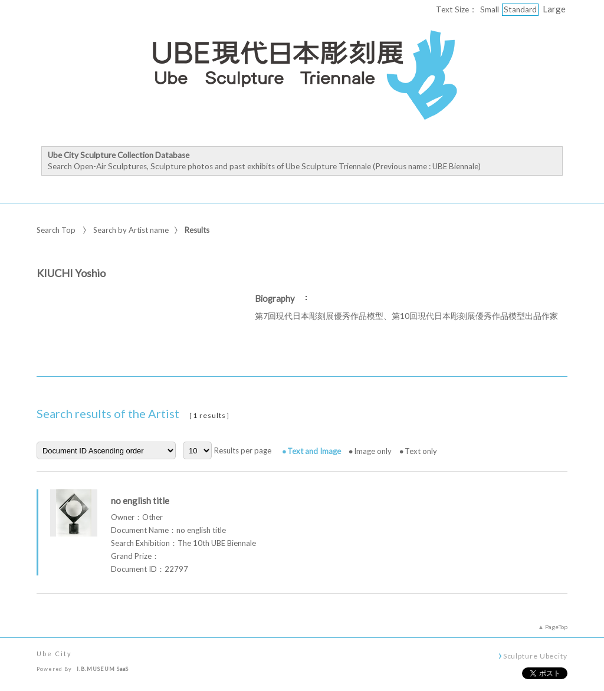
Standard (520, 9)
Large (554, 9)
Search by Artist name (131, 230)
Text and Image (314, 451)
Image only (373, 451)
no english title (140, 500)
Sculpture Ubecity (535, 655)
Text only (421, 451)
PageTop (556, 626)
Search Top (56, 230)
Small (489, 9)
